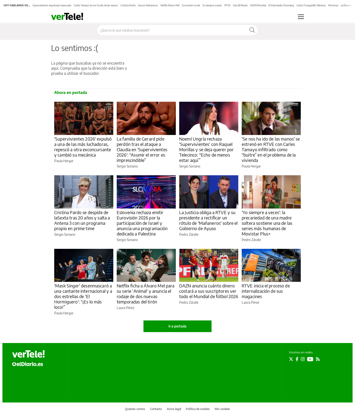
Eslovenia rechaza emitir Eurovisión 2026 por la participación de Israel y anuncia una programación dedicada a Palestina (142, 223)
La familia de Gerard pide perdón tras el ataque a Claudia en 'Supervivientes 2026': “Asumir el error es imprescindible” (142, 149)
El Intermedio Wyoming (281, 5)
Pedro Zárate (188, 234)
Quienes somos (135, 409)
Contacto (156, 409)
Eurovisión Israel (191, 5)
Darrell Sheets (240, 5)
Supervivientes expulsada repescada (52, 5)
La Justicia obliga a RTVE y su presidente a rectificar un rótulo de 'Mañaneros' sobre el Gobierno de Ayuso (208, 220)
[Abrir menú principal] (301, 17)
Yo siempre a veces (212, 5)
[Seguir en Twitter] (291, 359)
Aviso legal (174, 409)
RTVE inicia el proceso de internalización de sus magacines (266, 291)
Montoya (333, 5)
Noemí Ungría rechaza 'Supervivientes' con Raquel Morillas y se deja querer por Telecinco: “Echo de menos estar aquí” (206, 149)
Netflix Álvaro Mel (169, 5)
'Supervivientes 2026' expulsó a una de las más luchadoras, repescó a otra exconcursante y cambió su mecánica (83, 147)
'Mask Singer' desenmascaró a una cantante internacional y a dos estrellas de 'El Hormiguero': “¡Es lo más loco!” (83, 296)
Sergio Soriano (127, 166)
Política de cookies (198, 409)
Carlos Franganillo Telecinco (311, 5)
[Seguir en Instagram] (303, 359)
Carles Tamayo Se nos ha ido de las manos (96, 5)
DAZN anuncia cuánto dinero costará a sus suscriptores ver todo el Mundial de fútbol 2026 (208, 291)
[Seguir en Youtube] (310, 359)
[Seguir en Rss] (318, 359)
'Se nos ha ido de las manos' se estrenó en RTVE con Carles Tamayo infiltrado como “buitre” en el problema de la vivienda (271, 149)
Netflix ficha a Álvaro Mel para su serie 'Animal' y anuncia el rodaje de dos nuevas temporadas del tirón (146, 293)
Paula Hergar (63, 161)
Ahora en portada (70, 92)
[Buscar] (252, 30)
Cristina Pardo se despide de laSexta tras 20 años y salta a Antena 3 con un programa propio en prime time (82, 220)
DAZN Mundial (258, 5)
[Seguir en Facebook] (297, 359)
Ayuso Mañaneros (148, 5)
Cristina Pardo (128, 5)
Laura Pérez (125, 308)
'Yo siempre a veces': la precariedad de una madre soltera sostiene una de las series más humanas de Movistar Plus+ (267, 223)
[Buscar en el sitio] (172, 30)
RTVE (227, 5)
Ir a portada (177, 326)
